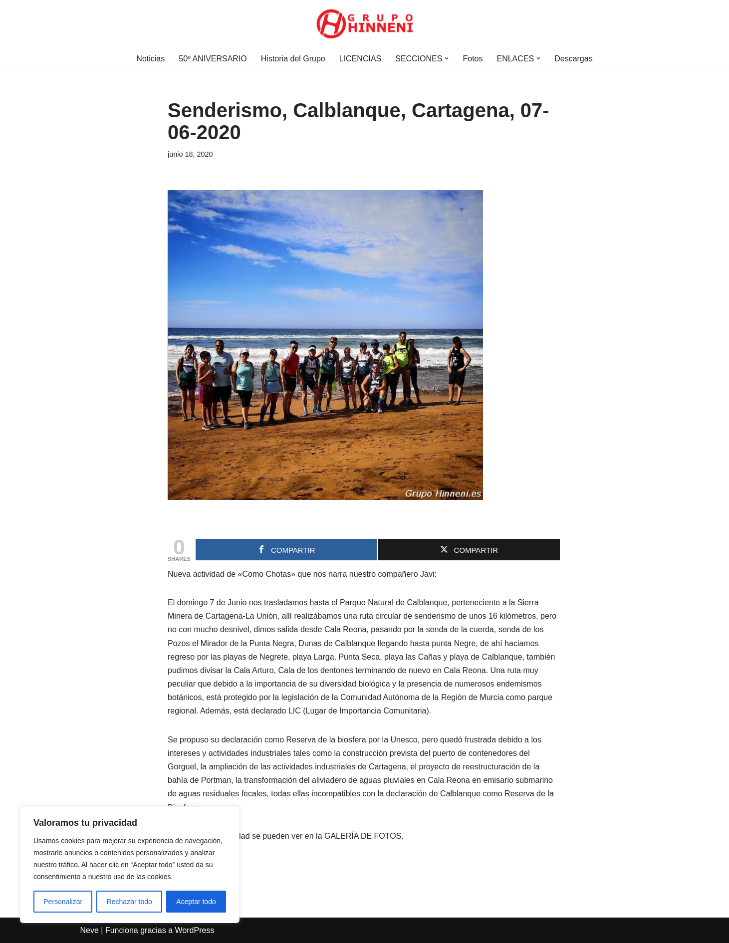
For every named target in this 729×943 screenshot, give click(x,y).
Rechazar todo (129, 902)
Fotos (473, 58)
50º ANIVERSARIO (213, 58)
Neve (89, 930)
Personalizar (62, 902)
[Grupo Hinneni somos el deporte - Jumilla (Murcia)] (365, 24)
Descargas (573, 58)
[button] (447, 58)
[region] (130, 864)
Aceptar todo (196, 902)
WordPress (195, 930)
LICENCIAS (360, 58)
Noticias (150, 58)
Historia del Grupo (293, 58)
